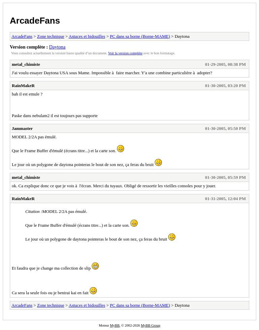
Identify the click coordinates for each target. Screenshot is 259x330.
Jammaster (22, 128)
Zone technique (50, 36)
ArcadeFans (35, 21)
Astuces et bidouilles (87, 36)
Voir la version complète (125, 53)
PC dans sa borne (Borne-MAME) (140, 36)
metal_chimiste (26, 64)
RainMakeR (23, 85)
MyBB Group (150, 325)
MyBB (114, 325)
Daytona (57, 47)
